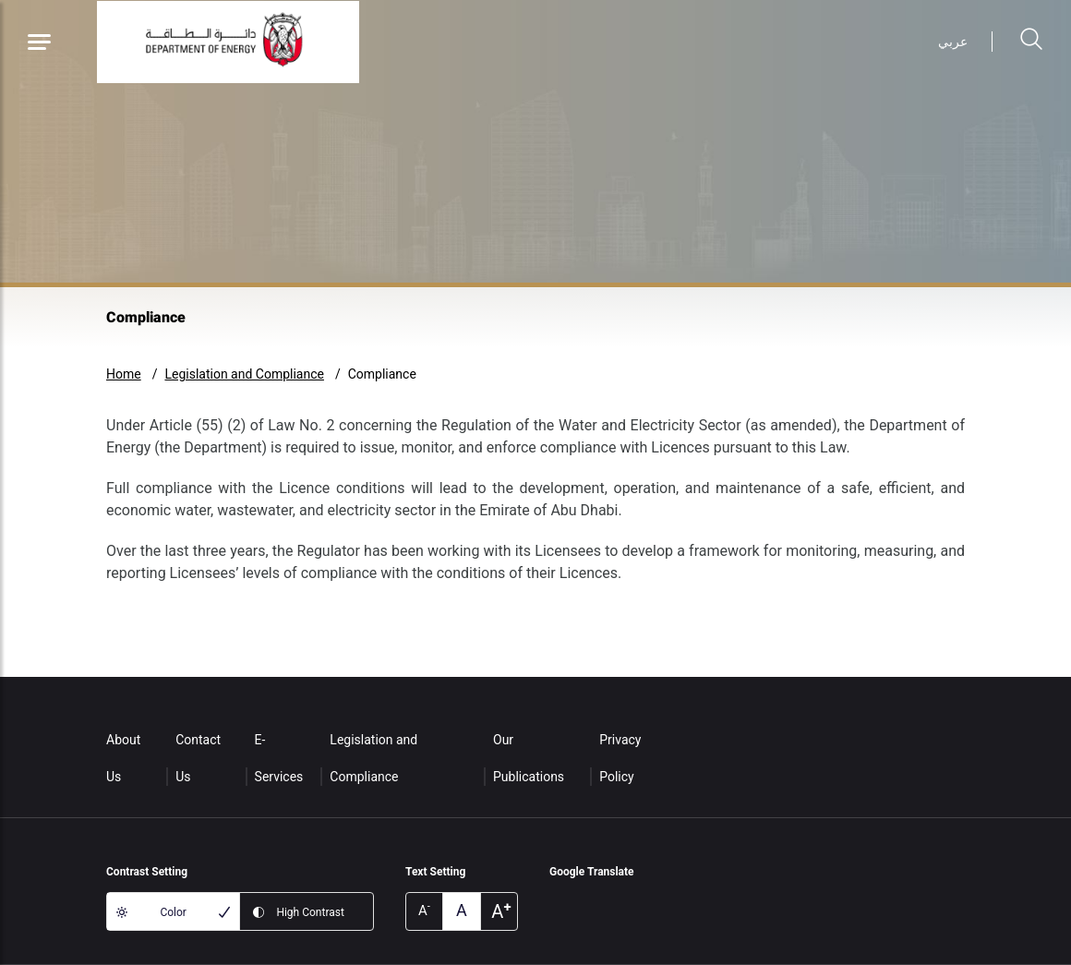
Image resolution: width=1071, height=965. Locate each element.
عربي (953, 41)
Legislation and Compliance (244, 374)
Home (123, 374)
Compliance (382, 374)
